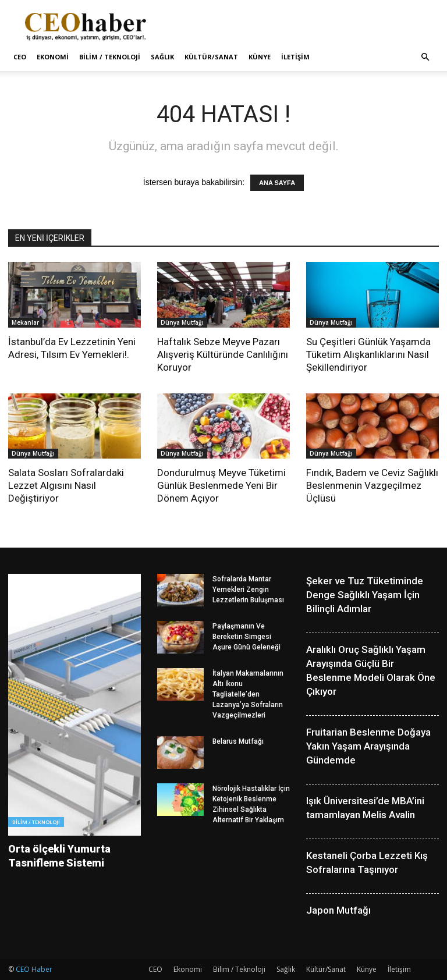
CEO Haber (34, 969)
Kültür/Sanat (211, 56)
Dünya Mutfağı (182, 322)
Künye (260, 56)
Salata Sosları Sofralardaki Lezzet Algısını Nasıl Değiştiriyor (66, 485)
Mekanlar (25, 322)
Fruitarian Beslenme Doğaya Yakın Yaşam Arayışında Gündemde (368, 746)
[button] (425, 57)
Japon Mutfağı (338, 910)
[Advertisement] (302, 25)
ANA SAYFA (277, 182)
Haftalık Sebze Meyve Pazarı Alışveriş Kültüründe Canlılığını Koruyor (222, 354)
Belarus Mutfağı (238, 741)
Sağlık (162, 56)
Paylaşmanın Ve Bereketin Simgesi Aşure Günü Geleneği (246, 636)
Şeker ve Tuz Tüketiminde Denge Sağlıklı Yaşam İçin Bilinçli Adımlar (364, 595)
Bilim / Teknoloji (109, 56)
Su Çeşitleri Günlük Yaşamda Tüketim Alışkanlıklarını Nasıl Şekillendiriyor (368, 354)
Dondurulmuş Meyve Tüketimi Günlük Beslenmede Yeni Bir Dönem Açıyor (221, 485)
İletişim (295, 56)
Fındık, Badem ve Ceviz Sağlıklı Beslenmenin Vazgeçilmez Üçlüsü (372, 485)
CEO (19, 56)
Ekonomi (53, 56)
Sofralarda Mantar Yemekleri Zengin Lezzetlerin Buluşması (248, 589)
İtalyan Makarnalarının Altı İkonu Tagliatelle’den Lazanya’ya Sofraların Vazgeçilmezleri (247, 694)
